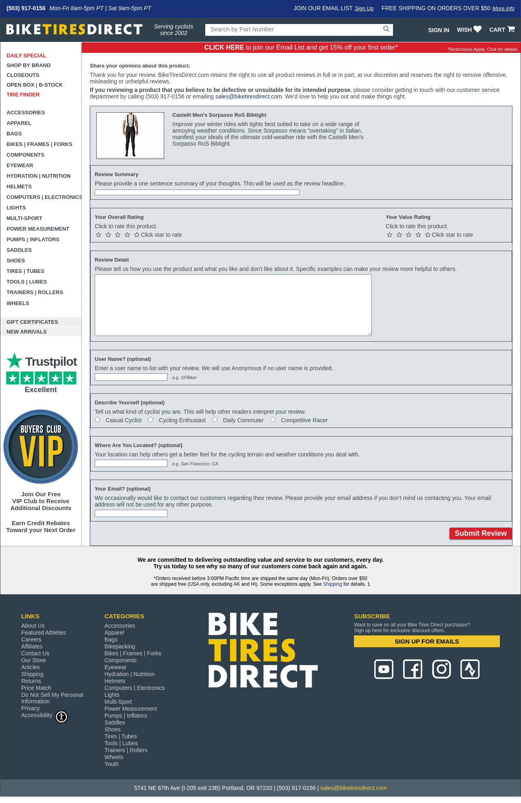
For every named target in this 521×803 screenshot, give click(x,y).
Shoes (16, 260)
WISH (470, 29)
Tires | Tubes (25, 271)
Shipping (332, 584)
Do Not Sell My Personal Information (52, 698)
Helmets (19, 186)
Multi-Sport (24, 218)
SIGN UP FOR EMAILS (427, 641)
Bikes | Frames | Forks (39, 144)
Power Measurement (38, 229)
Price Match (36, 688)
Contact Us (35, 653)
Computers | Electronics (44, 197)
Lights (16, 208)
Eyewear (20, 165)
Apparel (19, 123)
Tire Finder (23, 95)
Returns (31, 681)
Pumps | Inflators (33, 239)
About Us (33, 625)
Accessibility (44, 714)
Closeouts (23, 75)
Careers (31, 639)
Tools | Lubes (27, 282)
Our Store (33, 660)
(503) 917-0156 (26, 8)
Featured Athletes (43, 632)
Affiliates (32, 646)
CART (503, 29)
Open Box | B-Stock (35, 85)
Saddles (19, 250)
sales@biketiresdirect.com (248, 96)
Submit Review (481, 533)
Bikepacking (119, 646)
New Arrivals (27, 332)
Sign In (438, 30)
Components (25, 155)
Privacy (30, 708)
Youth (111, 764)
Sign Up (364, 8)
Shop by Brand (29, 65)
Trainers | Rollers (35, 292)
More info (503, 8)
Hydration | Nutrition (39, 176)
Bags (14, 134)
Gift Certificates (32, 322)
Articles (30, 667)
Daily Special (26, 55)
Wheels (18, 303)
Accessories (26, 112)
